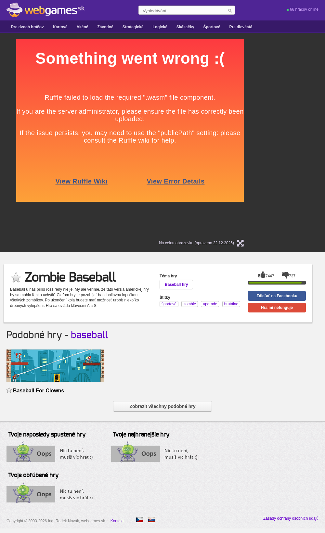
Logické (159, 27)
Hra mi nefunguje (277, 307)
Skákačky (185, 27)
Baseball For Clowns (38, 390)
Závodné (105, 27)
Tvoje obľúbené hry (33, 475)
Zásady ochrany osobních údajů (290, 518)
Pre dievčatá (241, 27)
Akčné (82, 27)
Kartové (60, 27)
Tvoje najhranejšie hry (141, 435)
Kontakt (117, 521)
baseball (89, 335)
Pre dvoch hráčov (27, 27)
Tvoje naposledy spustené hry (46, 435)
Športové (211, 27)
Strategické (133, 27)
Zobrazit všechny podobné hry (162, 406)
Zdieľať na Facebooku (276, 296)
